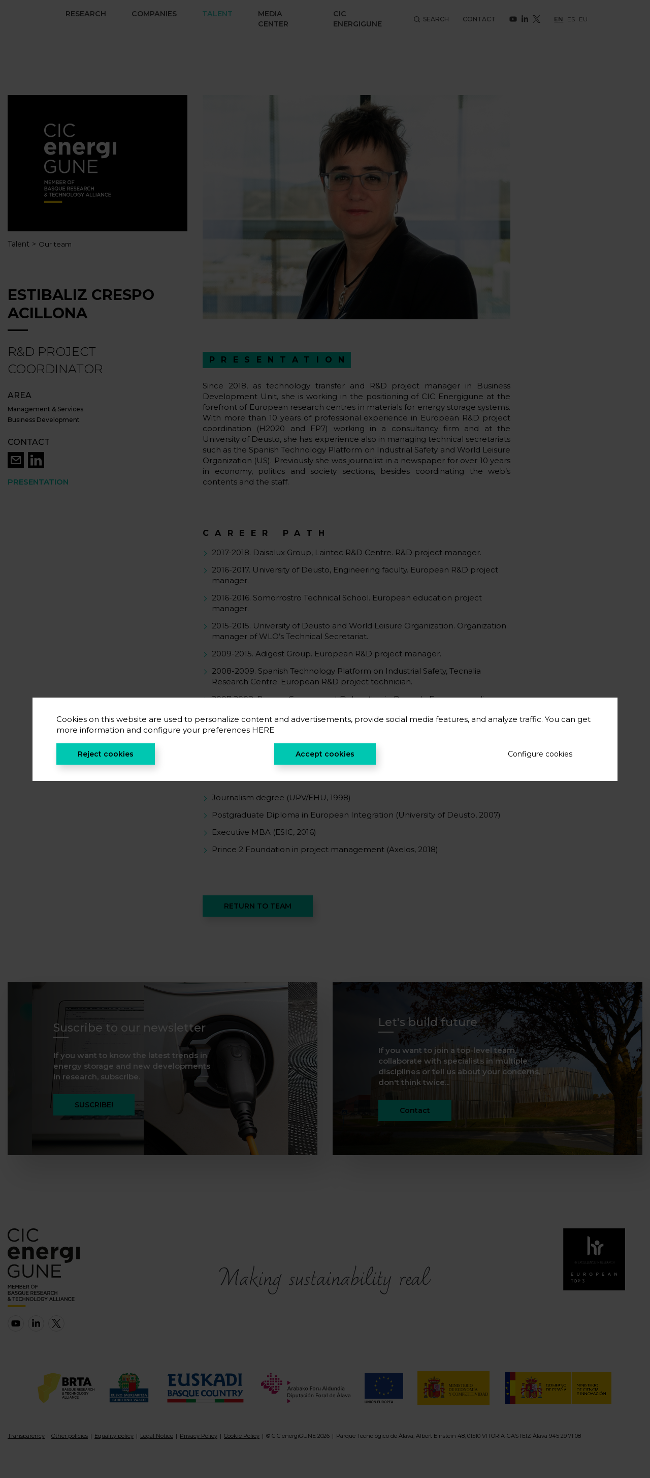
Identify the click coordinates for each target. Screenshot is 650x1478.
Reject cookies (106, 754)
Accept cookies (325, 754)
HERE (263, 730)
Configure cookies (540, 754)
